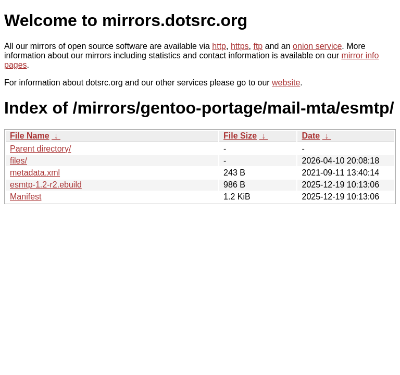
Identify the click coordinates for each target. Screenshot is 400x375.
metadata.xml (35, 172)
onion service (317, 46)
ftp (257, 46)
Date (311, 135)
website (286, 82)
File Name (29, 135)
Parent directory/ (40, 148)
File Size (240, 135)
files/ (18, 160)
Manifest (25, 196)
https (240, 46)
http (219, 46)
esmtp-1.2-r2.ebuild (46, 184)
